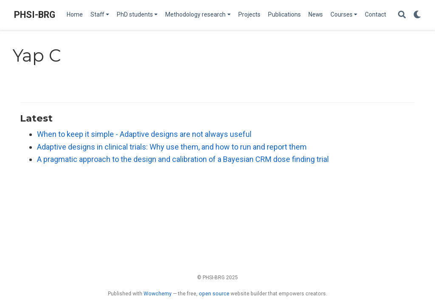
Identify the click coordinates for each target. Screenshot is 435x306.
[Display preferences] (417, 15)
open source (214, 294)
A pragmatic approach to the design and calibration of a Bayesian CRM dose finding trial (183, 159)
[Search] (402, 15)
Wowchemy (158, 294)
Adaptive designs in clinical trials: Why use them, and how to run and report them (172, 146)
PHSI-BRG (34, 14)
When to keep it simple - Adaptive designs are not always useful (144, 134)
